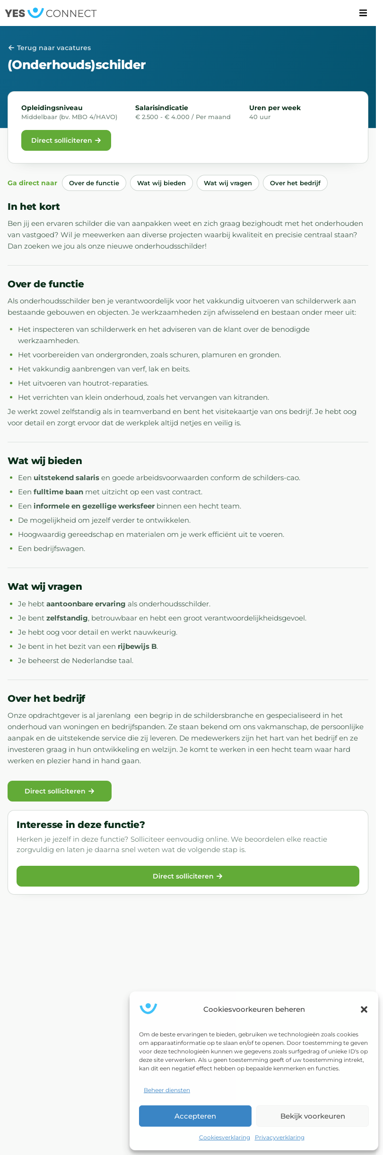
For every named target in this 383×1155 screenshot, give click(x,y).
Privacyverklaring (280, 1137)
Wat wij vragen (228, 183)
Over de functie (94, 183)
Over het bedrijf (295, 183)
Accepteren (195, 1116)
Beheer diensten (167, 1090)
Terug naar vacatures (49, 47)
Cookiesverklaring (224, 1137)
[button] (364, 1009)
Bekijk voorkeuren (312, 1116)
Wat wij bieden (161, 183)
